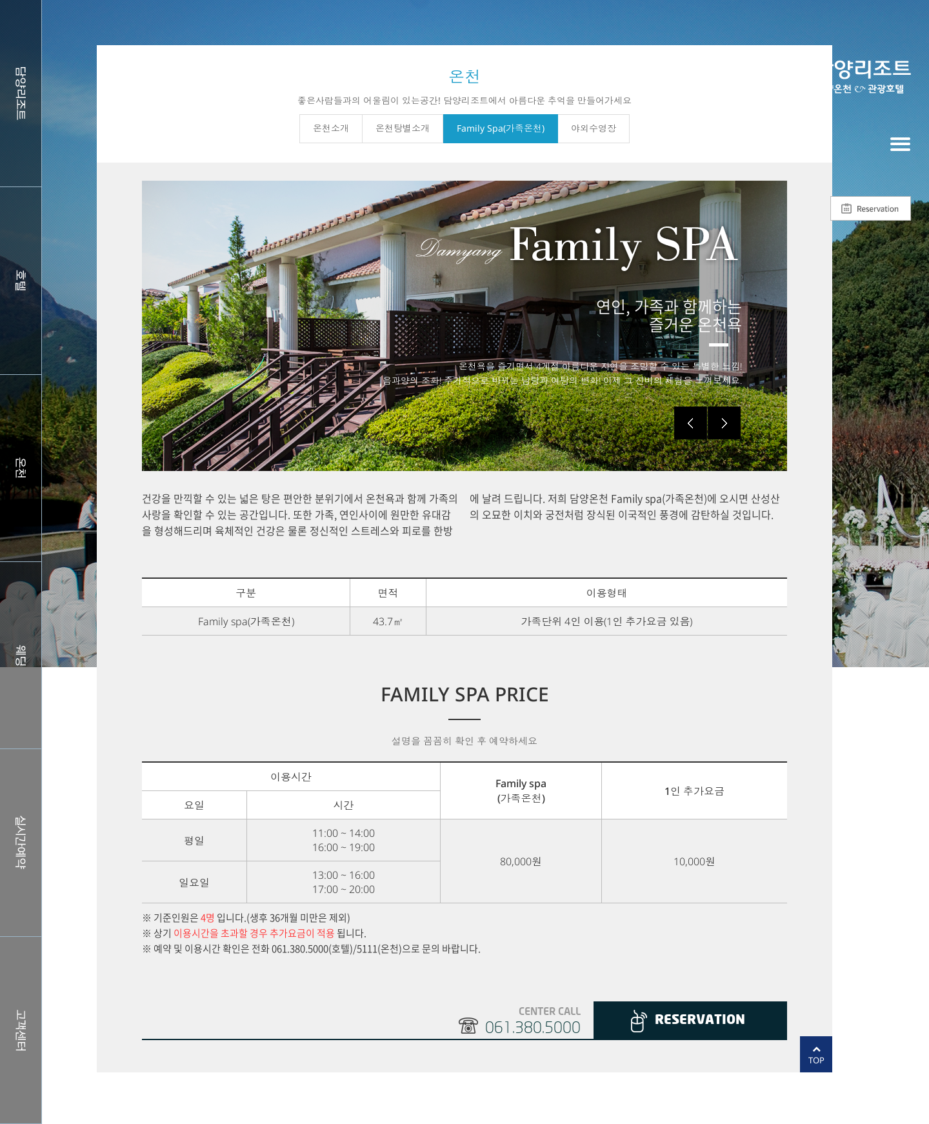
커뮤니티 (20, 1030)
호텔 (20, 280)
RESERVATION (700, 1020)
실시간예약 (20, 842)
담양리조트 (20, 93)
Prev (690, 422)
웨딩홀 (20, 655)
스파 (20, 468)
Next (724, 422)
